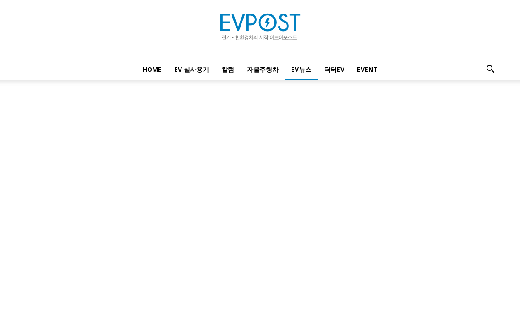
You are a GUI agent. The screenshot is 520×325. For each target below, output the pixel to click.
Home (152, 69)
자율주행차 (263, 69)
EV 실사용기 (191, 69)
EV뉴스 (301, 69)
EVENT (367, 69)
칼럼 (228, 69)
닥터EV (334, 69)
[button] (490, 70)
